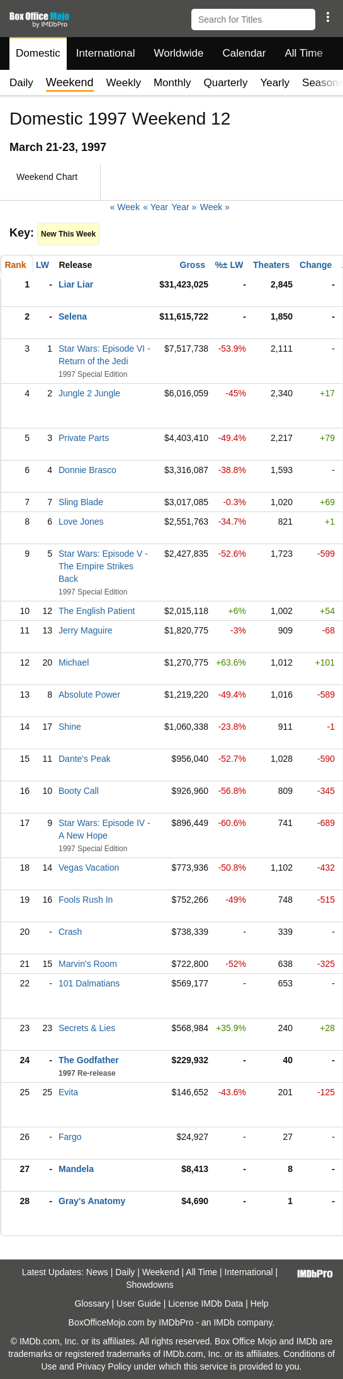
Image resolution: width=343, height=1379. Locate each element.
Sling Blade (81, 502)
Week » (215, 207)
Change (316, 265)
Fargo (70, 1137)
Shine (70, 727)
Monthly (172, 83)
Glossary (91, 1303)
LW (42, 265)
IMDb (223, 1322)
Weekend (160, 1272)
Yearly (275, 83)
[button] (327, 17)
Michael (74, 662)
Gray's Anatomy (92, 1201)
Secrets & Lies (87, 1028)
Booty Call (79, 791)
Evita (68, 1092)
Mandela (76, 1169)
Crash (70, 932)
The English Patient (97, 611)
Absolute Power (89, 695)
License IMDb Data (205, 1303)
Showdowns (150, 1285)
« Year (155, 207)
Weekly (123, 83)
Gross (192, 265)
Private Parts (84, 438)
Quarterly (225, 83)
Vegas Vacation (89, 868)
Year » (183, 207)
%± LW (229, 265)
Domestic (38, 53)
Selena (73, 316)
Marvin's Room (88, 964)
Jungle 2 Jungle (89, 393)
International (105, 53)
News (97, 1272)
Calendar (244, 53)
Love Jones (81, 521)
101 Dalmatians (89, 983)
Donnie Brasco (87, 470)
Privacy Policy (104, 1366)
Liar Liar (76, 284)
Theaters (271, 265)
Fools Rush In (86, 900)
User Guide (138, 1303)
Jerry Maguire (86, 630)
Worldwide (178, 53)
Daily (21, 83)
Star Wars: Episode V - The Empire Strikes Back (103, 566)
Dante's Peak (85, 759)
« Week (125, 207)
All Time (304, 53)
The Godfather (89, 1060)
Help (259, 1303)
